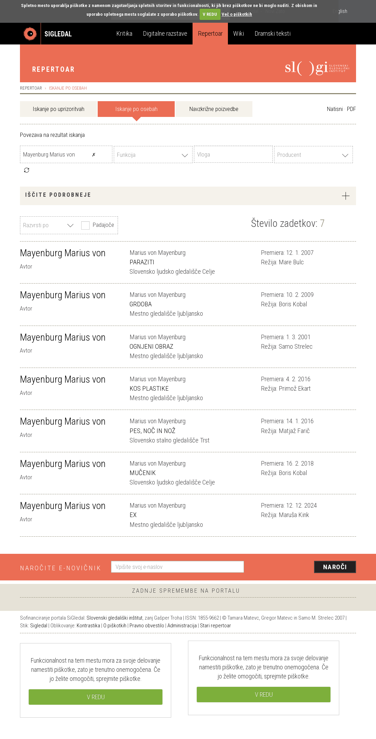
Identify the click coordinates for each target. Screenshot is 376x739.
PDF (351, 108)
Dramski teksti (273, 33)
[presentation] (304, 567)
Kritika (124, 33)
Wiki (238, 33)
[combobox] (153, 154)
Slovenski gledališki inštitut (114, 618)
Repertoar (210, 33)
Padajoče (96, 225)
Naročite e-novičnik (61, 568)
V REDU (210, 14)
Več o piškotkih (237, 14)
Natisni (335, 108)
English (340, 11)
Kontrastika (88, 625)
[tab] (188, 196)
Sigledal (38, 625)
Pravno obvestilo (147, 625)
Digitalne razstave (165, 33)
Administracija (182, 625)
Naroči (335, 567)
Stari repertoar (215, 625)
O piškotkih (114, 625)
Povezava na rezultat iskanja (52, 134)
